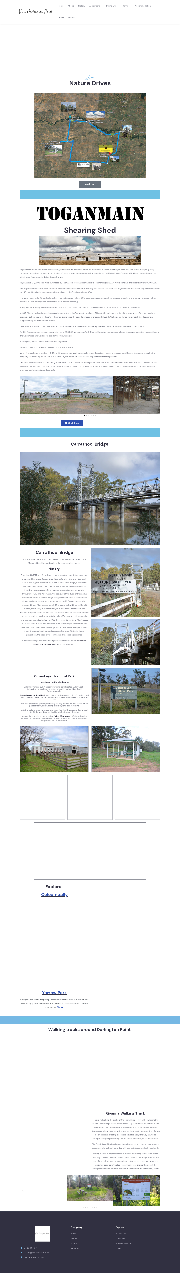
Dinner (60, 1007)
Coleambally (54, 894)
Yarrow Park (54, 993)
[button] (22, 395)
